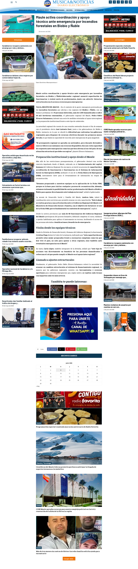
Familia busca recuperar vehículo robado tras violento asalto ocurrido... (17, 240)
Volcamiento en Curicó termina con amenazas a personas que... (16, 186)
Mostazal (6, 326)
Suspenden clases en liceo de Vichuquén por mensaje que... (115, 276)
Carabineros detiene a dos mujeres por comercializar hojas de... (17, 76)
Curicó (5, 210)
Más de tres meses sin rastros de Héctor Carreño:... (117, 160)
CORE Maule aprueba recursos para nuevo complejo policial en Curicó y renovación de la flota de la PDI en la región (66, 510)
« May (37, 386)
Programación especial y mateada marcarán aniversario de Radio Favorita (67, 427)
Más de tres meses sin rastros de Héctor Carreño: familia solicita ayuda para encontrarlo (68, 552)
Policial (6, 71)
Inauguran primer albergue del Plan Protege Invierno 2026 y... (117, 214)
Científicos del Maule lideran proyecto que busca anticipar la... (119, 76)
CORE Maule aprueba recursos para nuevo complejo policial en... (118, 130)
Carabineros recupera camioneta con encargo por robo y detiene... (17, 47)
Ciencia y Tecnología (44, 463)
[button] (16, 2)
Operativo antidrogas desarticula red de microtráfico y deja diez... (18, 156)
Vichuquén (108, 300)
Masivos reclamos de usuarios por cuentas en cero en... (117, 306)
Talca (106, 238)
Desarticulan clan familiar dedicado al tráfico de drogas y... (17, 302)
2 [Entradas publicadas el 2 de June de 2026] (50, 370)
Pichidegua (7, 180)
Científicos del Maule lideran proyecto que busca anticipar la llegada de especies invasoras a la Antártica (66, 468)
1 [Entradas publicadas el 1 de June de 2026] (40, 370)
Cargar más (69, 558)
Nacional (107, 330)
